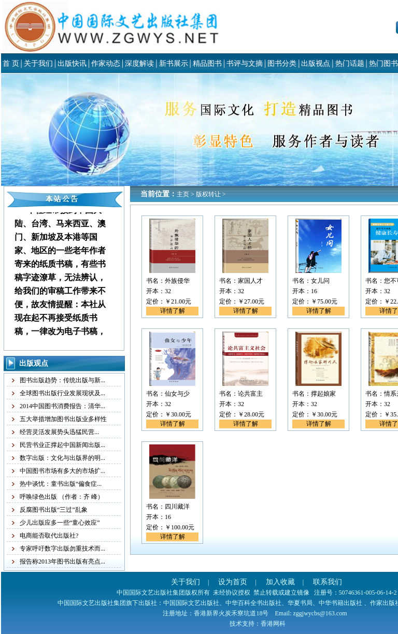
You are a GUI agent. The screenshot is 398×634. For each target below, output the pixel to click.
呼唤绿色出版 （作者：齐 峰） (62, 496)
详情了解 (172, 310)
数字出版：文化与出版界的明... (62, 458)
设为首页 (232, 582)
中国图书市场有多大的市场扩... (62, 470)
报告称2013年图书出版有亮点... (62, 561)
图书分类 (281, 63)
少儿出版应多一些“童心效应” (60, 522)
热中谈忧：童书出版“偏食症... (61, 483)
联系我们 (327, 582)
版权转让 (208, 194)
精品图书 (207, 63)
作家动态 (105, 63)
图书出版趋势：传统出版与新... (62, 380)
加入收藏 (280, 582)
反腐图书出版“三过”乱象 (54, 509)
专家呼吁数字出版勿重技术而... (62, 548)
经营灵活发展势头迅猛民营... (59, 432)
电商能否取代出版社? (49, 535)
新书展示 (173, 63)
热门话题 (349, 63)
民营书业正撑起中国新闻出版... (62, 445)
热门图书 (383, 63)
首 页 (11, 63)
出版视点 (315, 63)
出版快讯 (72, 63)
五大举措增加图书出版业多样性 (63, 419)
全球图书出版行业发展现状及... (62, 393)
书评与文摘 (244, 63)
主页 (183, 194)
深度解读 (139, 63)
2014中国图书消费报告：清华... (62, 406)
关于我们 (38, 63)
